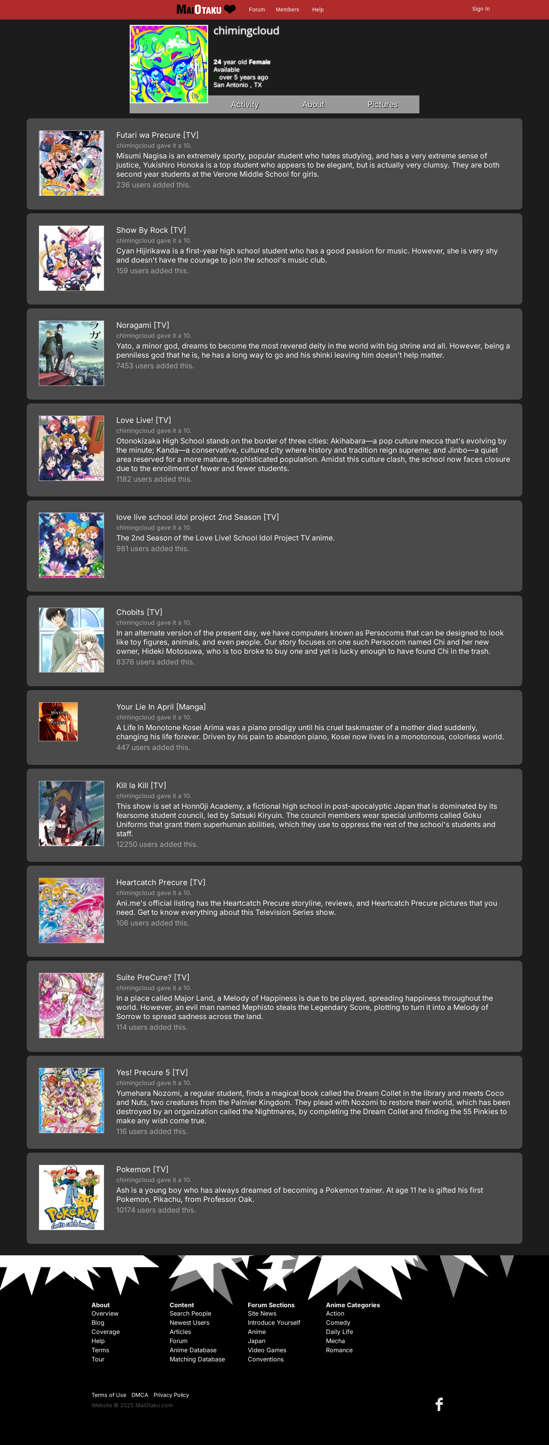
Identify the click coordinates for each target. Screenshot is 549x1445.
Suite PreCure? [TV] (152, 977)
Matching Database (197, 1359)
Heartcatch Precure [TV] (160, 882)
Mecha (335, 1341)
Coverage (106, 1331)
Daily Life (339, 1331)
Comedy (338, 1322)
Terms (100, 1350)
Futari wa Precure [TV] (157, 135)
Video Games (267, 1350)
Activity (245, 104)
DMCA (140, 1395)
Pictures (383, 104)
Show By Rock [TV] (151, 230)
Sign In (481, 9)
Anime (257, 1331)
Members (287, 9)
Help (318, 9)
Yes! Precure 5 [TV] (152, 1072)
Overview (105, 1313)
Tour (98, 1359)
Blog (98, 1322)
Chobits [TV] (139, 612)
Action (335, 1313)
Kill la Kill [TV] (141, 785)
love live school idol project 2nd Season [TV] (197, 517)
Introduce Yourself (274, 1322)
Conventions (266, 1359)
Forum (257, 9)
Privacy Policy (171, 1395)
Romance (339, 1350)
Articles (180, 1331)
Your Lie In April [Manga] (161, 706)
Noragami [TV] (142, 325)
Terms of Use (109, 1395)
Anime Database (193, 1350)
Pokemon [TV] (142, 1169)
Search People (190, 1313)
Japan (256, 1341)
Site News (262, 1313)
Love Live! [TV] (143, 420)
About (313, 104)
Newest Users (189, 1322)
